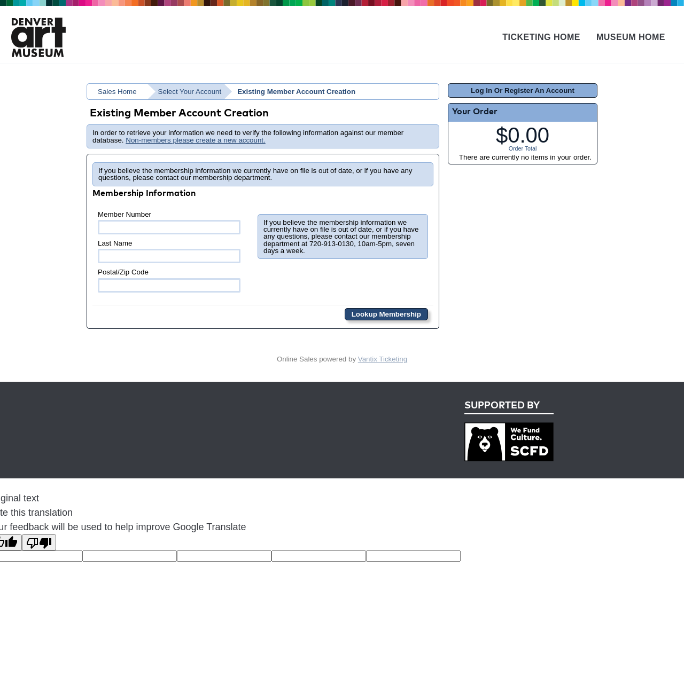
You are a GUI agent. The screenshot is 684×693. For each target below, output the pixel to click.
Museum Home (630, 37)
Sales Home (117, 92)
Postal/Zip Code (169, 280)
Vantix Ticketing (382, 359)
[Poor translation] (39, 542)
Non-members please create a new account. (196, 140)
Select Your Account (190, 92)
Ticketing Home (541, 37)
